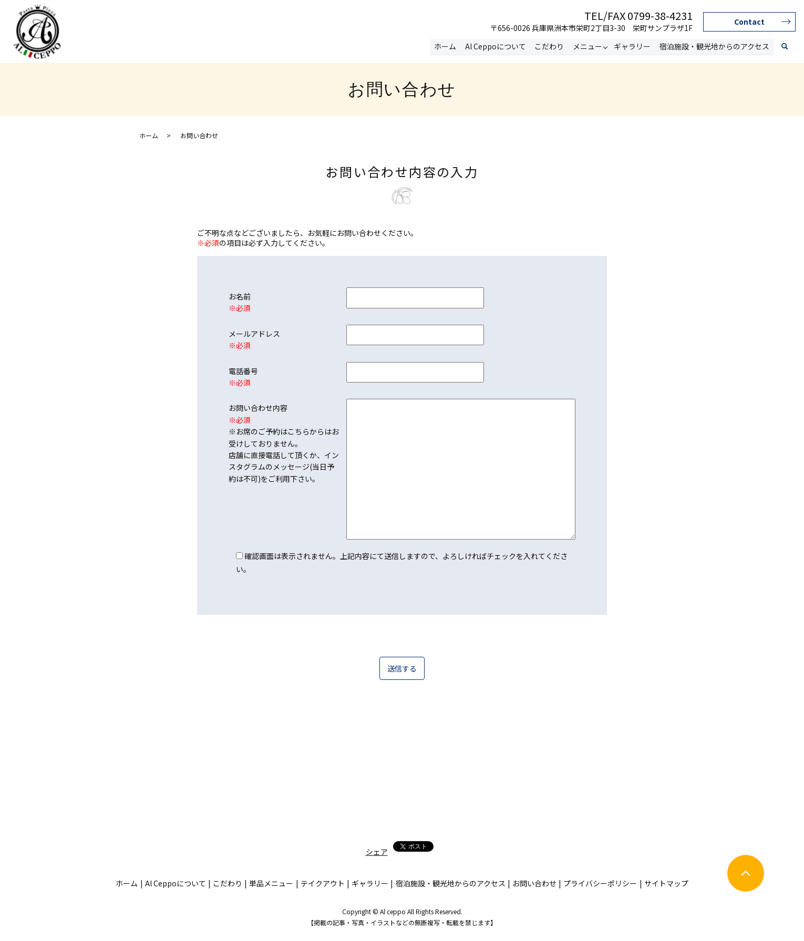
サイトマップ (666, 883)
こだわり (550, 46)
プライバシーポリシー (600, 883)
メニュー (588, 46)
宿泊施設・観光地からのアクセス (714, 46)
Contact (749, 21)
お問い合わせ (534, 883)
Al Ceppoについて (496, 46)
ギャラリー (632, 46)
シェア (377, 851)
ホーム (447, 46)
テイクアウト (323, 883)
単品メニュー (271, 883)
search (785, 47)
